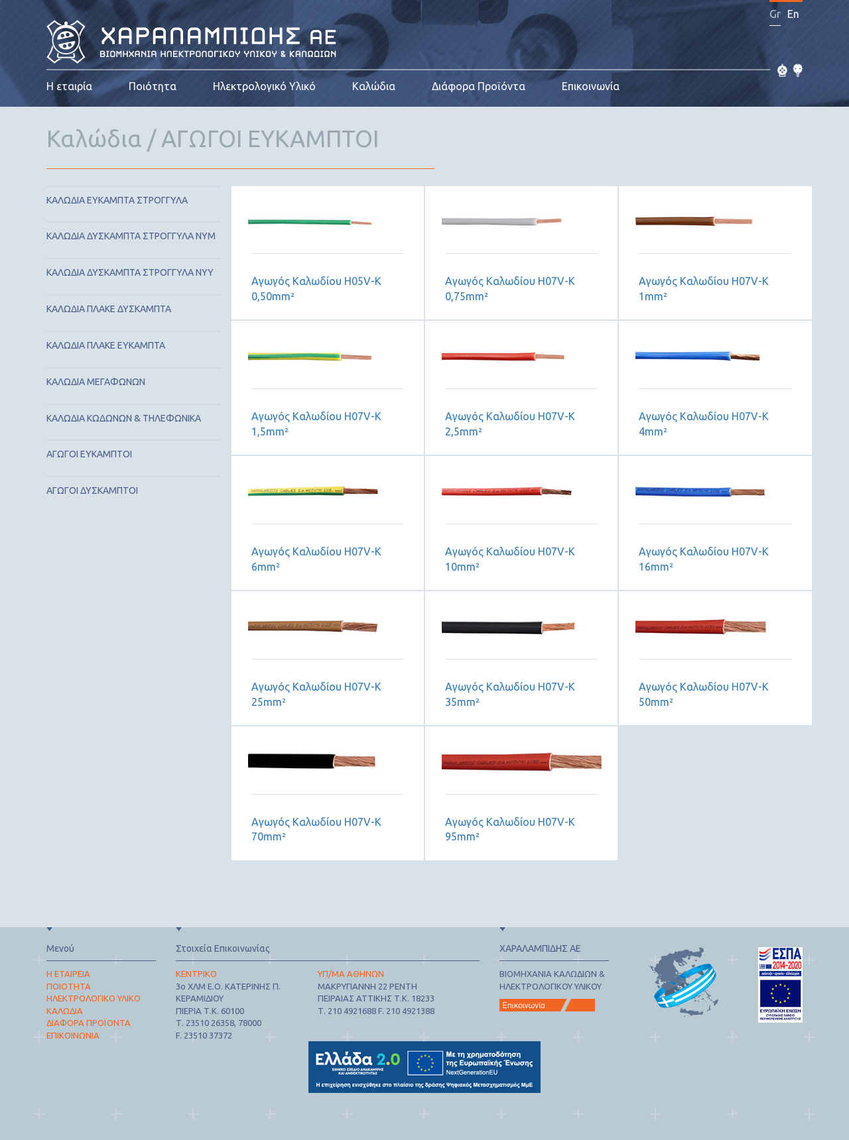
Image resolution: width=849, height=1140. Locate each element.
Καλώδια (373, 86)
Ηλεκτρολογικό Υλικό (264, 86)
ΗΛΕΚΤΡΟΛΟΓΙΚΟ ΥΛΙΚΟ (93, 998)
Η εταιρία (69, 86)
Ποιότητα (152, 86)
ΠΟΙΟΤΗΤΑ (68, 986)
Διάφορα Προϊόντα (478, 86)
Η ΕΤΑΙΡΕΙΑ (68, 973)
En (793, 14)
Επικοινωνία (591, 86)
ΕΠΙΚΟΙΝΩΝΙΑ (72, 1035)
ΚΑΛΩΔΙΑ (64, 1010)
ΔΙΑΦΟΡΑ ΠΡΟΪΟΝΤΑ (88, 1022)
